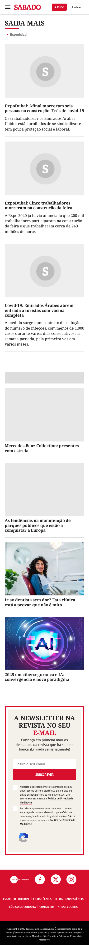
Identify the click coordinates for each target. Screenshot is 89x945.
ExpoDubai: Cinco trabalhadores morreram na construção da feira (38, 205)
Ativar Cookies (68, 906)
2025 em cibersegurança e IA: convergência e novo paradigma (37, 677)
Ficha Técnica (42, 899)
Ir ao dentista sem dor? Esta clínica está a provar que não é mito (40, 602)
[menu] (7, 7)
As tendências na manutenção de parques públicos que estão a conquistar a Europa (38, 525)
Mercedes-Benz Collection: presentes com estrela (42, 448)
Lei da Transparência (69, 899)
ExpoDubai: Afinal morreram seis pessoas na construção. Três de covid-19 (44, 108)
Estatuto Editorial (16, 899)
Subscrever (44, 774)
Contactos (46, 906)
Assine (59, 7)
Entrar (76, 7)
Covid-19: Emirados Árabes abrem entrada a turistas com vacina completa (39, 310)
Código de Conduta (22, 906)
